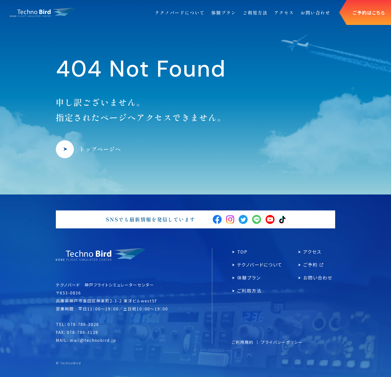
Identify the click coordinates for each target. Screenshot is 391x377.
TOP (242, 251)
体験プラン (249, 277)
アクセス (312, 251)
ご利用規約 (243, 342)
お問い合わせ (317, 277)
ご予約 (313, 264)
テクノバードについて (259, 264)
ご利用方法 (249, 290)
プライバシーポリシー (282, 342)
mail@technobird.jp (93, 340)
